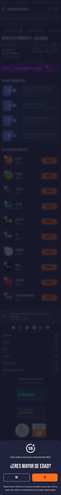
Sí (45, 477)
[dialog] (30, 247)
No (16, 477)
